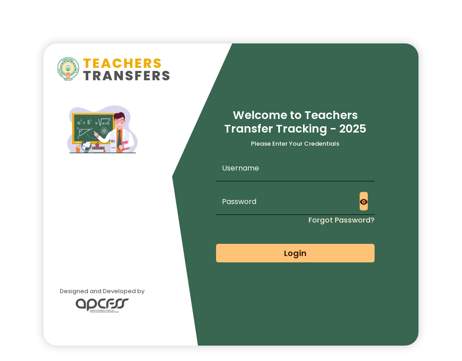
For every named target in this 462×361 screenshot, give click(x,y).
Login (295, 253)
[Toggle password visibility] (364, 201)
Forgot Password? (341, 220)
